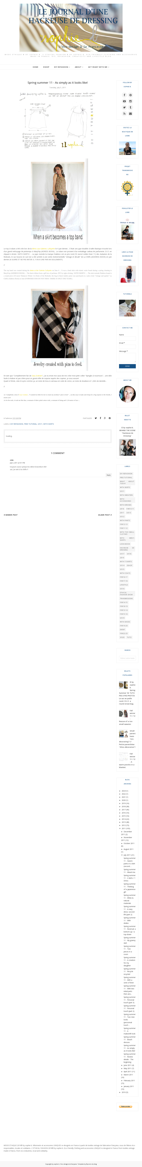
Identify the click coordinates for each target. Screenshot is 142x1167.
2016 (124, 813)
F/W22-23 (124, 633)
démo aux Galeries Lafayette (43, 248)
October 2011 (129, 843)
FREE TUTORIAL (30, 424)
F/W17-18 (124, 581)
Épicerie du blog (91, 1164)
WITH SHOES (125, 622)
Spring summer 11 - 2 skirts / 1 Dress (130, 878)
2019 (122, 558)
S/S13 (129, 513)
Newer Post (11, 515)
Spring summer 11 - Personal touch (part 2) (130, 1008)
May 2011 (127, 1068)
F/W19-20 (124, 626)
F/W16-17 (124, 577)
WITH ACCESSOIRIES (125, 500)
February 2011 (129, 1080)
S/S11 (40, 424)
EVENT (122, 630)
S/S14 (122, 565)
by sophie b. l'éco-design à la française (64, 1164)
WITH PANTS (125, 520)
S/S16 (122, 589)
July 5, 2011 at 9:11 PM (17, 463)
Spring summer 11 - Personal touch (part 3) (130, 1000)
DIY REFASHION (16, 424)
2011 (124, 828)
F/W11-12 (124, 528)
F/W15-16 (124, 614)
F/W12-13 (124, 524)
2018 (122, 509)
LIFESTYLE (124, 585)
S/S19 (122, 618)
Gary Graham (37, 376)
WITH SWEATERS (126, 495)
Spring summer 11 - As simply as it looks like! (130, 1048)
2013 (124, 822)
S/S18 (129, 554)
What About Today (127, 482)
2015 (124, 816)
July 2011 (127, 855)
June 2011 (127, 1065)
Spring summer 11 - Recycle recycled (130, 971)
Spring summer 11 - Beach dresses (130, 1039)
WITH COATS (125, 573)
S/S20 (122, 637)
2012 (124, 825)
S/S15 (122, 569)
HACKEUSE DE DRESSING (127, 549)
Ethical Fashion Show (126, 594)
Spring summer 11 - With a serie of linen (130, 980)
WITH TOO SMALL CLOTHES (127, 533)
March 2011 (128, 1075)
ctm (11, 460)
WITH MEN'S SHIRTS (127, 539)
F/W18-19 (124, 606)
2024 (124, 791)
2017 (122, 513)
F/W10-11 (130, 509)
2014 (124, 819)
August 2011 (129, 849)
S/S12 (122, 517)
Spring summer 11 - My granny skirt (130, 940)
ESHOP (129, 565)
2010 (124, 1092)
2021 (124, 797)
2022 (124, 794)
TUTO (129, 637)
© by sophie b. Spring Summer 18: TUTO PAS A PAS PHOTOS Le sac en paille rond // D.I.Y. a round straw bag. (127, 693)
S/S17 (122, 554)
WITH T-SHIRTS (126, 562)
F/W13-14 (124, 610)
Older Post (104, 515)
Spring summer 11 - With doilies (130, 920)
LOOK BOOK (125, 544)
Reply (109, 475)
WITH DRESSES (125, 505)
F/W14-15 (124, 602)
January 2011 (129, 1086)
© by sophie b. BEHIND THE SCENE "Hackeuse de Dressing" (127, 431)
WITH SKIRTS (48, 424)
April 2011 (127, 1071)
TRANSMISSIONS (126, 599)
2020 (124, 800)
